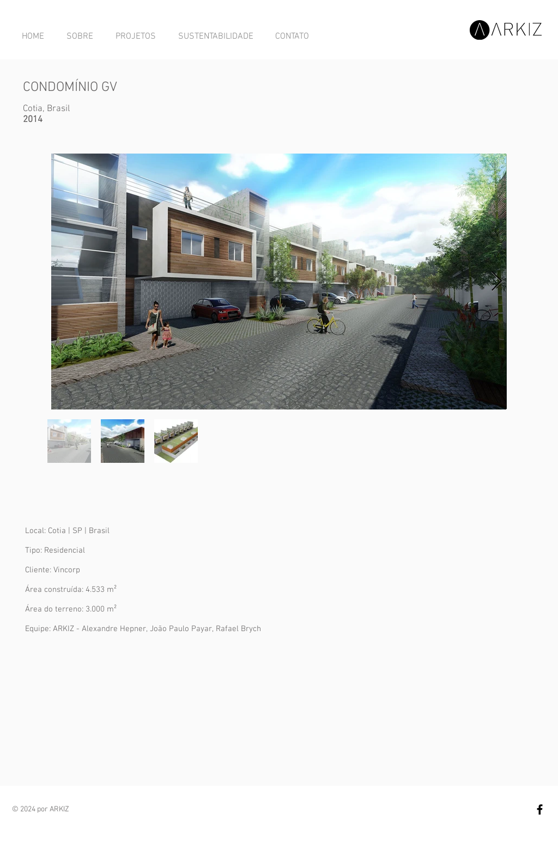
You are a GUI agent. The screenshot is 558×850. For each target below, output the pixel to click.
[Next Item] (496, 281)
